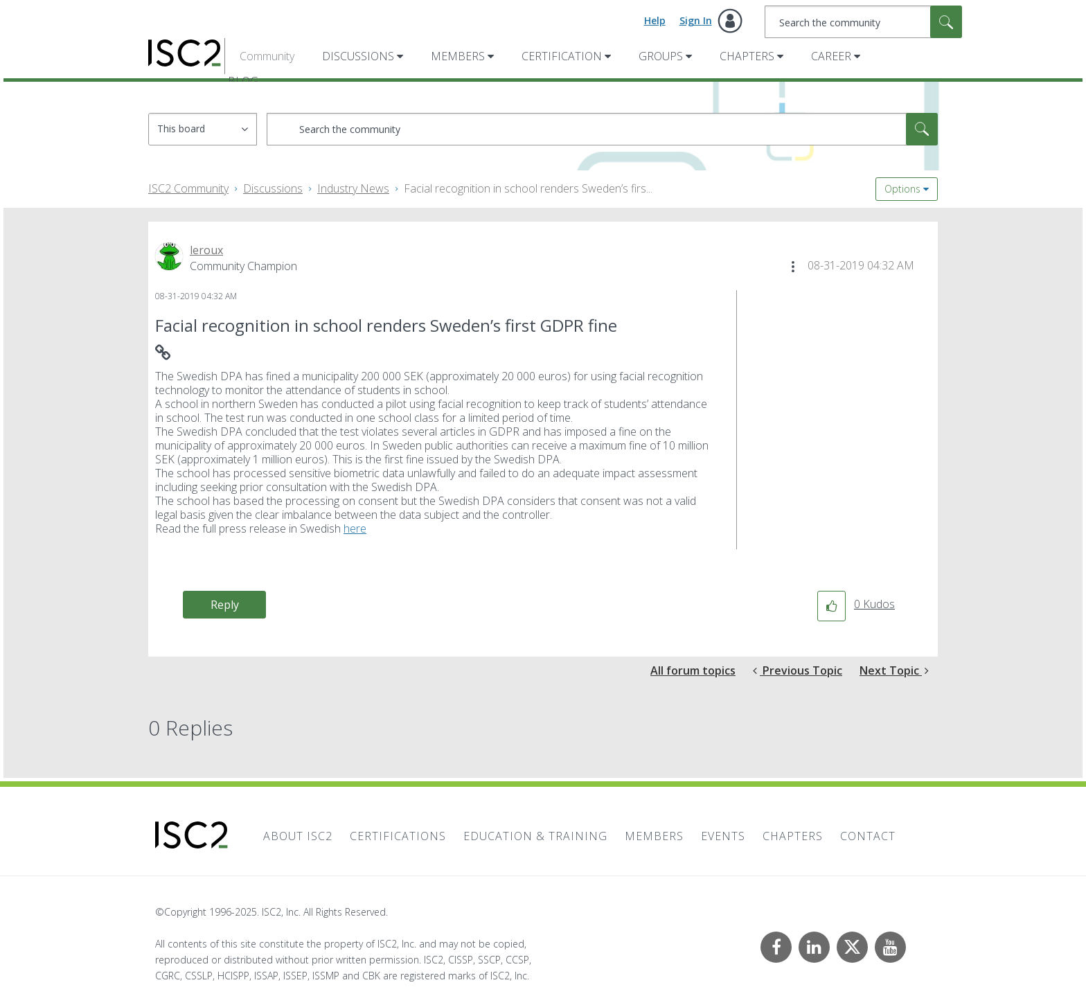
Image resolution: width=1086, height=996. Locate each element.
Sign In (695, 20)
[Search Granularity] (202, 129)
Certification (562, 56)
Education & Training (535, 836)
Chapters (747, 56)
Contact (868, 836)
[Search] (863, 22)
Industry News (353, 188)
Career (831, 56)
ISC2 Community (188, 188)
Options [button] (902, 188)
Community (267, 56)
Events (723, 836)
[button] (793, 266)
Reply (225, 604)
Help (655, 20)
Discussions (358, 56)
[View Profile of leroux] (206, 250)
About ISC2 (297, 836)
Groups (661, 56)
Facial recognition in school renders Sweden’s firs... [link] (528, 188)
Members (458, 56)
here (355, 528)
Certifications (398, 836)
